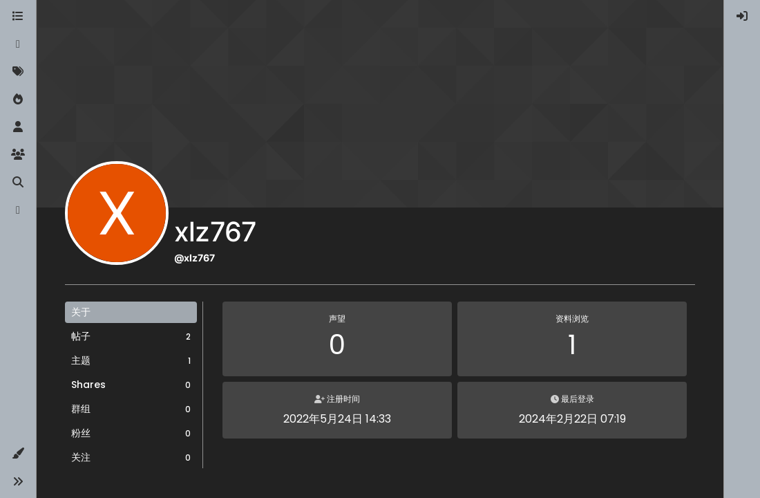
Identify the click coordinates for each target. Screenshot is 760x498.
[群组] (18, 155)
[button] (18, 454)
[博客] (18, 210)
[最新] (18, 44)
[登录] (742, 17)
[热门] (18, 100)
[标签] (18, 72)
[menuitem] (742, 17)
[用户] (18, 127)
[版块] (18, 17)
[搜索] (18, 183)
